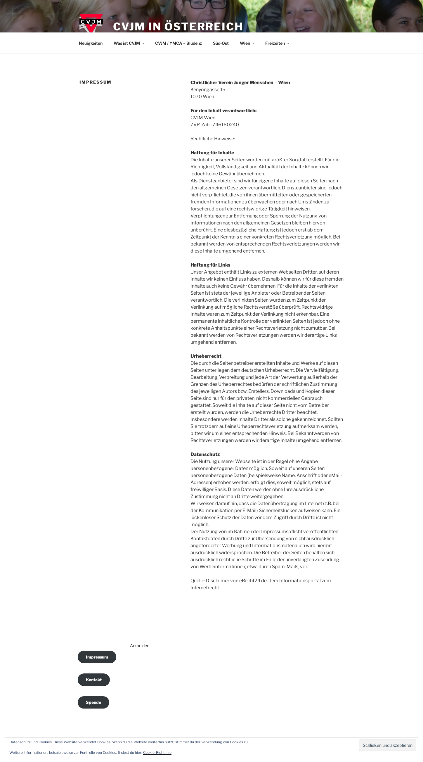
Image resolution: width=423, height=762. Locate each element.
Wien (248, 43)
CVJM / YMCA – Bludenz (178, 43)
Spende (93, 702)
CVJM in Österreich (178, 26)
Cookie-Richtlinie (157, 752)
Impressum (97, 656)
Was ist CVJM (129, 43)
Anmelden (139, 645)
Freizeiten (277, 43)
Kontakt (94, 679)
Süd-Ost (221, 43)
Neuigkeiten (91, 43)
